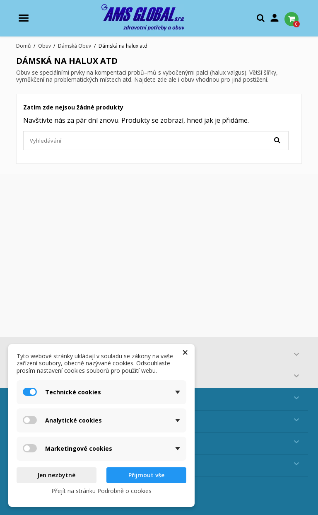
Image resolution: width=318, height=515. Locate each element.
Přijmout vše (146, 475)
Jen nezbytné (56, 475)
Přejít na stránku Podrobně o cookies (101, 491)
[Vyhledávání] (156, 140)
